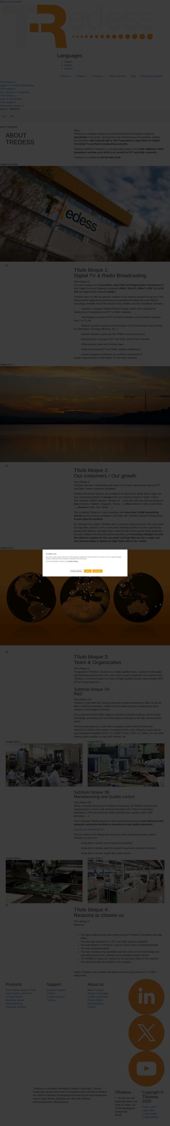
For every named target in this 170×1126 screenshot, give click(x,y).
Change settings (76, 571)
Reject (88, 571)
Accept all (97, 571)
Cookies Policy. (73, 561)
